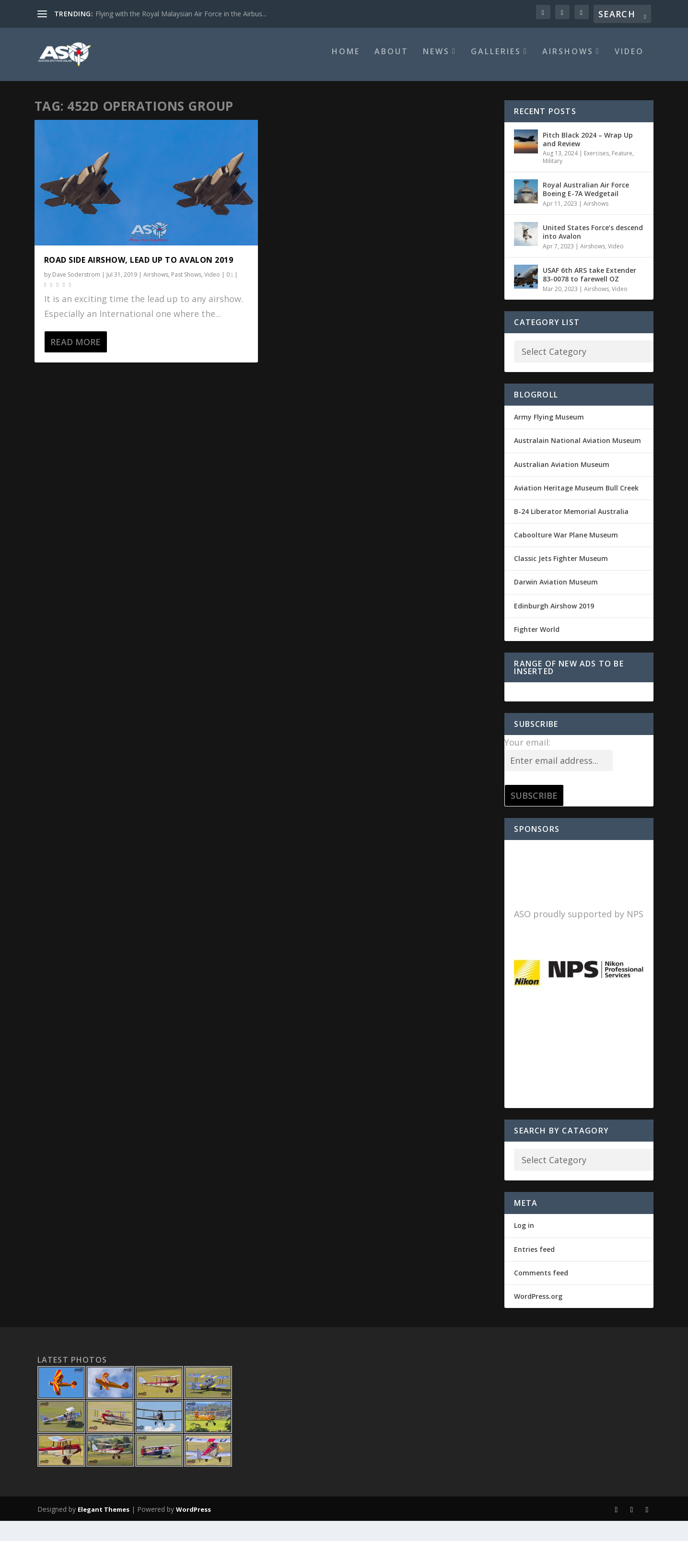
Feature (622, 159)
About (391, 58)
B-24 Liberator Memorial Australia (571, 517)
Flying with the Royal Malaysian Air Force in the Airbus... (181, 13)
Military (552, 167)
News (436, 58)
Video (629, 58)
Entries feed (534, 1255)
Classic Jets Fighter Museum (561, 565)
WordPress (193, 1516)
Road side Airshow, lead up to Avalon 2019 (138, 266)
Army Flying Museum (549, 423)
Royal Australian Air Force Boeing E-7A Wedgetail (586, 196)
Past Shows (186, 281)
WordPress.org (538, 1302)
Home (346, 58)
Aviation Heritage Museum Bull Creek (576, 494)
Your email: (527, 748)
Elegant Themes (103, 1516)
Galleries (496, 58)
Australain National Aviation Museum (577, 447)
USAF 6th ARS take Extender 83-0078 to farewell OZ (589, 281)
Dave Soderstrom (76, 281)
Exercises (596, 159)
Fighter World (537, 635)
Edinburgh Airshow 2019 (554, 612)
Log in (524, 1232)
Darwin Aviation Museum (556, 588)
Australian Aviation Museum (561, 470)
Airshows (568, 58)
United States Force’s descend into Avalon (593, 238)
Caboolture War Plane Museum (566, 541)
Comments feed (541, 1279)
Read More (75, 348)
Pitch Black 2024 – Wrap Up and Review (588, 145)
